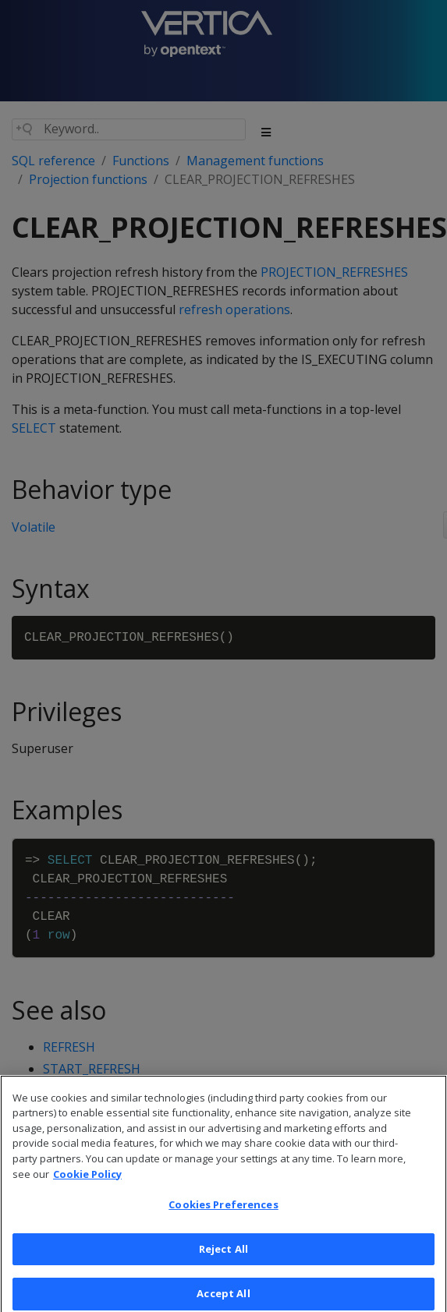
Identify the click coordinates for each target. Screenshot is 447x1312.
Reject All (223, 1257)
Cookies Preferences (223, 1213)
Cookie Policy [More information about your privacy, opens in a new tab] (87, 1182)
